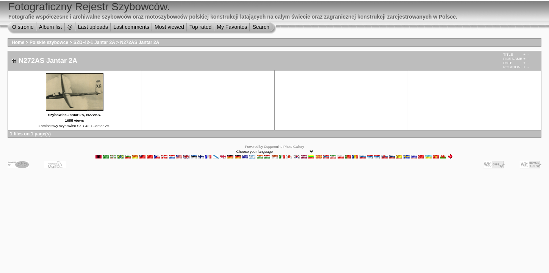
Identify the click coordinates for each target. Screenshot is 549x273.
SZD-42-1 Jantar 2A (94, 42)
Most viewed (169, 27)
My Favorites (232, 27)
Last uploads (93, 27)
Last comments (131, 27)
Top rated (200, 27)
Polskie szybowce (49, 42)
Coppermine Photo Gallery (284, 147)
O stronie (23, 27)
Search (260, 27)
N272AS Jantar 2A (139, 42)
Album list (50, 27)
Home (18, 42)
